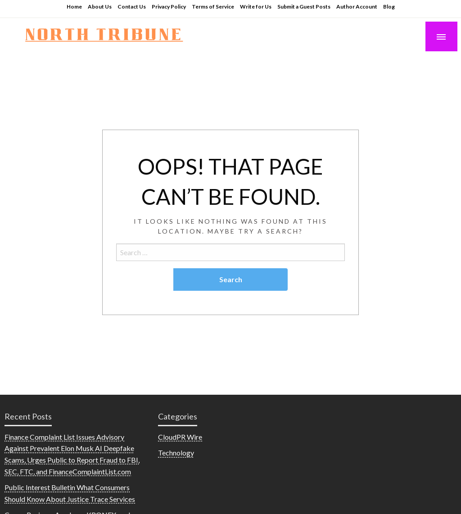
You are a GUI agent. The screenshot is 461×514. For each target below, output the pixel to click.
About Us (100, 6)
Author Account (356, 6)
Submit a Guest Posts (303, 6)
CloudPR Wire (180, 437)
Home (74, 6)
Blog (389, 6)
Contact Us (132, 6)
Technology (176, 452)
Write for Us (255, 6)
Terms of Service (213, 6)
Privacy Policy (169, 6)
